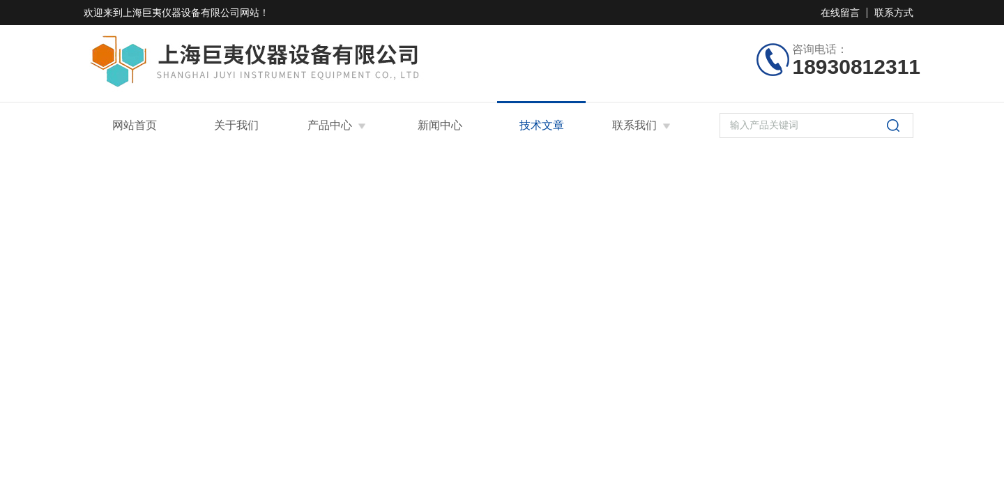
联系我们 (634, 125)
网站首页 (134, 125)
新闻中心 (440, 125)
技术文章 (541, 125)
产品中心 (329, 125)
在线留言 (840, 12)
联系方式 (893, 12)
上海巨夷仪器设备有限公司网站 (191, 12)
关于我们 (236, 125)
